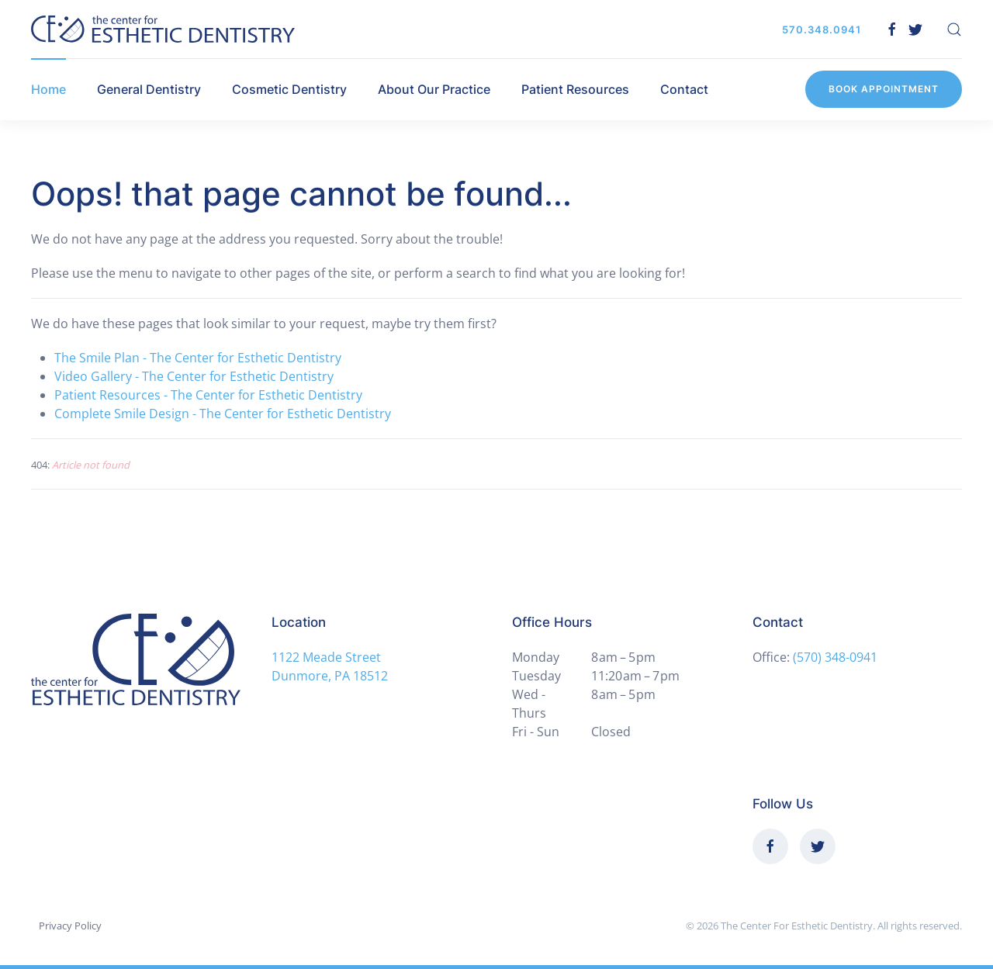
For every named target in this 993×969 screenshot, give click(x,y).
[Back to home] (163, 29)
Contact (684, 89)
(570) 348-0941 (835, 657)
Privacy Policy (70, 926)
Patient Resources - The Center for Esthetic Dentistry (208, 394)
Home (48, 89)
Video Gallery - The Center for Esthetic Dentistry (194, 376)
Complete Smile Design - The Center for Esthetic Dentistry (222, 413)
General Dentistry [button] (149, 89)
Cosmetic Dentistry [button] (289, 89)
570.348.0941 (821, 29)
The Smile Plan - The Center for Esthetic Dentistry (197, 357)
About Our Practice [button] (434, 89)
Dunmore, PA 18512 (330, 675)
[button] (954, 29)
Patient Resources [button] (575, 89)
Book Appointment (884, 89)
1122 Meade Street (326, 657)
